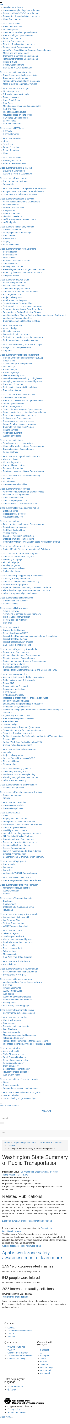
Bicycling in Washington (14, 171)
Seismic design (10, 724)
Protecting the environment (15, 272)
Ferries (6, 38)
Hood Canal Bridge (11, 100)
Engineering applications (14, 689)
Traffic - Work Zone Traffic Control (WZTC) (22, 742)
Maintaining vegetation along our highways (22, 378)
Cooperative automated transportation (20, 291)
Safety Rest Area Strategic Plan (17, 303)
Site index (11, 1336)
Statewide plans (10, 260)
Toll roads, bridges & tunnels (16, 94)
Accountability (9, 845)
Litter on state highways (14, 375)
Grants (6, 403)
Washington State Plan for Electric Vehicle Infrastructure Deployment (34, 315)
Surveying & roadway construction (18, 733)
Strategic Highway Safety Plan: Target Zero (22, 309)
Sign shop (7, 623)
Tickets (6, 141)
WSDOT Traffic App (16, 1347)
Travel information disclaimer (16, 1072)
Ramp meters (9, 210)
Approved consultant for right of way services (23, 492)
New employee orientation (15, 880)
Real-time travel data (12, 26)
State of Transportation (13, 923)
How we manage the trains (15, 181)
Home (7, 1142)
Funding (7, 266)
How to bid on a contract (14, 465)
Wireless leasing (10, 603)
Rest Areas (8, 103)
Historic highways (11, 372)
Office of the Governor (17, 1353)
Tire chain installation (12, 216)
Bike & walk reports (12, 1020)
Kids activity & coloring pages (16, 1005)
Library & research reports (15, 851)
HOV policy (8, 131)
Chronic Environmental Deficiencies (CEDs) (23, 358)
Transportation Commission (20, 1356)
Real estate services (12, 415)
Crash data (8, 901)
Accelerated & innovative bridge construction (23, 677)
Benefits (7, 894)
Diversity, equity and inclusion (16, 1026)
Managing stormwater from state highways (22, 381)
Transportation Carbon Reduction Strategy (22, 312)
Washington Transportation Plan (17, 318)
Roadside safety (10, 721)
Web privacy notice (11, 1075)
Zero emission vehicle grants (16, 524)
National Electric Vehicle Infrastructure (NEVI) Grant (26, 549)
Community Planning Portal (15, 771)
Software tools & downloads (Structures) (21, 727)
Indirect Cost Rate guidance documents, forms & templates (30, 636)
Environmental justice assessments (19, 1013)
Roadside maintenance (13, 390)
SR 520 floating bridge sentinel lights (19, 1098)
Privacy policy (13, 1409)
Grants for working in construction (18, 536)
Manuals (7, 752)
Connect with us (10, 263)
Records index (9, 964)
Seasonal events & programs (16, 857)
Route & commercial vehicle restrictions (21, 75)
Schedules (8, 144)
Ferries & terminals (11, 147)
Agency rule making (12, 1051)
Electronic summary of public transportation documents (27, 1221)
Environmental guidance (14, 664)
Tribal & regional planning (14, 780)
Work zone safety (11, 244)
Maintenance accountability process (19, 1035)
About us (7, 153)
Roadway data (9, 904)
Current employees (11, 839)
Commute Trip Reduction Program (18, 427)
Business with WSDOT (13, 13)
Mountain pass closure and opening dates (22, 106)
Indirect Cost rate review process (18, 642)
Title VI (10, 1333)
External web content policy (15, 1060)
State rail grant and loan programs (18, 539)
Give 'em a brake (10, 1095)
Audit (5, 433)
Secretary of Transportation (15, 824)
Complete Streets (11, 275)
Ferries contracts (10, 452)
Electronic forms (10, 511)
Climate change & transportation (17, 363)
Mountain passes (11, 29)
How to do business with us (15, 400)
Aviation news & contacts (14, 163)
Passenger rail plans (12, 294)
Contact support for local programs (19, 556)
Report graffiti (9, 945)
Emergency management (14, 854)
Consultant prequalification (15, 500)
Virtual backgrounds (12, 988)
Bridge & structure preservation (17, 347)
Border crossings (10, 97)
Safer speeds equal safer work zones (20, 194)
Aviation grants (10, 533)
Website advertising (12, 436)
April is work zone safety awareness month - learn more (32, 1255)
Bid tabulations (10, 481)
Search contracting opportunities (18, 443)
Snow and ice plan (11, 213)
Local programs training (14, 568)
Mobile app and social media (16, 53)
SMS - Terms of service (13, 1054)
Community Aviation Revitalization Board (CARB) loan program (31, 542)
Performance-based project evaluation (20, 340)
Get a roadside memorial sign (16, 617)
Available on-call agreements (16, 495)
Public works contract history (16, 471)
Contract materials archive (15, 484)
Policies (6, 848)
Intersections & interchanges (16, 701)
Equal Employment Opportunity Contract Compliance (27, 587)
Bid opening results (12, 462)
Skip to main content (9, 1106)
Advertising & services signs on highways (22, 614)
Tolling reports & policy (13, 1038)
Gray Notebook (10, 1029)
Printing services (10, 430)
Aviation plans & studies (14, 285)
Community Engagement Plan (16, 288)
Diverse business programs (15, 584)
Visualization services (13, 517)
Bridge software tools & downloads (19, 680)
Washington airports (12, 160)
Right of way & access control (16, 715)
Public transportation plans (15, 300)
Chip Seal (7, 350)
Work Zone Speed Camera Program (19, 50)
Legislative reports (11, 1032)
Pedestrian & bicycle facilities (16, 707)
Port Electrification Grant (14, 530)
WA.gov (11, 1350)
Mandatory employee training (16, 888)
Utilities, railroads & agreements (17, 745)
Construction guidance (13, 808)
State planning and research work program (22, 306)
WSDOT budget (10, 328)
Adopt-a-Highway (11, 611)
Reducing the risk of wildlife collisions (20, 387)
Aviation (6, 41)
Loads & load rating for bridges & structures (23, 704)
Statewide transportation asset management (23, 337)
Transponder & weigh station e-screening (22, 81)
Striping (6, 241)
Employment (9, 818)
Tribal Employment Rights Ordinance (20, 593)
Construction (9, 667)
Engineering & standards (14, 16)
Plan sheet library (11, 761)
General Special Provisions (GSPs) (19, 758)
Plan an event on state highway (17, 939)
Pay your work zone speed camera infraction (23, 191)
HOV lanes (8, 118)
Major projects (9, 257)
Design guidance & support (15, 686)
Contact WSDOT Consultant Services (20, 503)
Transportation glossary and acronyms (20, 1088)
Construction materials (13, 805)
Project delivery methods (14, 514)
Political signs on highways (15, 620)
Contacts (7, 827)
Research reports (11, 1085)
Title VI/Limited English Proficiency (18, 836)
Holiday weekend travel (13, 65)
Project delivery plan (12, 297)
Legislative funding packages (16, 334)
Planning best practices (13, 787)
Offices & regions (11, 933)
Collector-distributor (12, 229)
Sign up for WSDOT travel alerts (17, 68)
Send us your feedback (13, 936)
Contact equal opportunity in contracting (21, 581)
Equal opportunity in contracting (17, 412)
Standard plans (10, 764)
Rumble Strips (9, 238)
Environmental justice (13, 842)
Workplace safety (11, 891)
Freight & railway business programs (19, 424)
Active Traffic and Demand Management (21, 202)
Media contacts (10, 954)
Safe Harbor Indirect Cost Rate (17, 645)
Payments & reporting (13, 468)
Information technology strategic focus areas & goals (27, 1044)
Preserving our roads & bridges (17, 269)
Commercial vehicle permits (15, 78)
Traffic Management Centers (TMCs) (19, 219)
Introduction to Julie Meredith (16, 917)
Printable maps (10, 62)
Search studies (10, 255)
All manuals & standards (14, 655)
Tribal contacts (9, 951)
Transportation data (12, 821)
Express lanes (9, 121)
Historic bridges (10, 369)
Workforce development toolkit (17, 997)
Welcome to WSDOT (12, 873)
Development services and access (18, 421)
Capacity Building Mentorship (16, 578)
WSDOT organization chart (15, 926)
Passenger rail (9, 47)
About (6, 19)
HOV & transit (9, 692)
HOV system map (11, 134)
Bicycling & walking (12, 44)
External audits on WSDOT (15, 633)
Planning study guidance (14, 777)
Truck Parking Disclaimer (14, 1057)
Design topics (9, 652)
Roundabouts (9, 235)
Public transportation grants (15, 527)
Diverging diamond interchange (17, 232)
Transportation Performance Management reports (25, 1041)
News (5, 815)
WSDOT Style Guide (12, 991)
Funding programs (11, 565)
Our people (8, 867)
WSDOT (46, 1110)
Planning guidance (11, 658)
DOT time (7, 985)
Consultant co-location (13, 497)
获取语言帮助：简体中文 (14, 974)
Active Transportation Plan (15, 283)
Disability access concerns (15, 830)
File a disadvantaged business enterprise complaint (26, 590)
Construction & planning (14, 10)
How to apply (9, 864)
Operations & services (13, 56)
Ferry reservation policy (14, 1063)
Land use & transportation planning (19, 774)
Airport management (12, 406)
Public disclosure (10, 942)
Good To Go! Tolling (16, 1358)
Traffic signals (9, 222)
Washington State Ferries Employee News (22, 982)
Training (6, 798)
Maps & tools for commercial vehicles (20, 84)
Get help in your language (15, 833)
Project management (12, 795)
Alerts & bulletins (10, 459)
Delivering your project (13, 559)
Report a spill (9, 361)
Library (6, 1082)
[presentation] (1, 2)
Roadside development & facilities (18, 718)
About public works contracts (16, 446)
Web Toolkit (8, 994)
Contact (11, 1328)
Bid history (8, 478)
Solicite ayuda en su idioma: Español (20, 972)
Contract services (11, 449)
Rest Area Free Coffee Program (17, 957)
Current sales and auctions (15, 601)
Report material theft (12, 948)
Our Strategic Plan (11, 920)
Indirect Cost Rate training (15, 639)
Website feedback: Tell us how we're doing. (21, 1246)
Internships (8, 870)
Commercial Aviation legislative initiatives (21, 321)
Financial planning (11, 331)
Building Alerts (9, 1002)
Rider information (11, 150)
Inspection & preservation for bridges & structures (25, 698)
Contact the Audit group (14, 630)
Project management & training (17, 661)
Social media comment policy (16, 1069)
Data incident (9, 1023)
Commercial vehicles (12, 32)
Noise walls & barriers (13, 384)
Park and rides (9, 109)
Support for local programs (15, 409)
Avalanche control (11, 204)
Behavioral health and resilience (17, 1000)
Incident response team (14, 207)
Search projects (10, 252)
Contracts (7, 397)
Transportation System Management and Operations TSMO (30, 670)
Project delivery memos (14, 755)
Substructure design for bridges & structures (23, 730)
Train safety (8, 184)
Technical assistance (12, 571)
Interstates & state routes (14, 112)
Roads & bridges (10, 35)
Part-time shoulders (12, 123)
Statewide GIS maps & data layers (18, 907)
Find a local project (11, 562)
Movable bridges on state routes (17, 115)
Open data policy (10, 1066)
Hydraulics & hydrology (13, 695)
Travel (6, 7)
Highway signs (9, 418)
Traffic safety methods (13, 59)
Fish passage (9, 366)
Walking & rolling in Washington (17, 174)
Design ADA (8, 683)
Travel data (8, 910)
